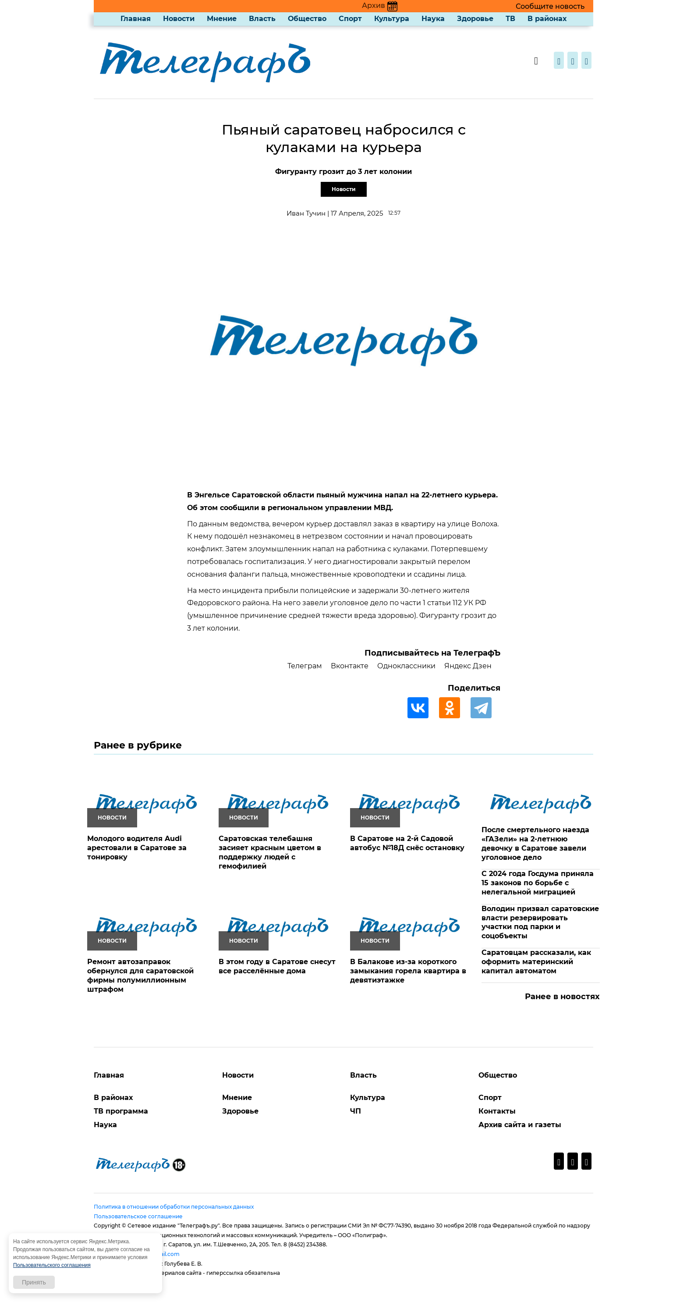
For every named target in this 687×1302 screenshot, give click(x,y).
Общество (307, 18)
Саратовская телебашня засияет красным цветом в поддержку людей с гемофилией (270, 852)
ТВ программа (121, 1111)
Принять (34, 1282)
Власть (262, 18)
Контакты (497, 1111)
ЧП (355, 1111)
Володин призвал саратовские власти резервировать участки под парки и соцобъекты (540, 922)
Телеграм (304, 666)
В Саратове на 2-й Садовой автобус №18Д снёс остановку (407, 843)
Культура (391, 18)
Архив (379, 5)
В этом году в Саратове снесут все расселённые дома (277, 966)
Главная (135, 18)
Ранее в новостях (562, 996)
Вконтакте (349, 666)
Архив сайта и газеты (519, 1125)
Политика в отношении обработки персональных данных (174, 1206)
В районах (547, 18)
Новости (179, 18)
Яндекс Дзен (468, 666)
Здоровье (475, 18)
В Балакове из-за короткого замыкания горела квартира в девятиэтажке (408, 971)
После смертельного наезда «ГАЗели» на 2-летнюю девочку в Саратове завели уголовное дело (535, 843)
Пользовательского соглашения (52, 1265)
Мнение (222, 18)
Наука (433, 18)
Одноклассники (406, 666)
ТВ (510, 18)
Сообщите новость (550, 6)
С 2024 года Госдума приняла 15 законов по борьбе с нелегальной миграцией (538, 882)
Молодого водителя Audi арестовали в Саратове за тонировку (137, 847)
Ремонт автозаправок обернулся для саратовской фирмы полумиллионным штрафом (140, 975)
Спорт (350, 18)
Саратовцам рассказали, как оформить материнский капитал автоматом (536, 961)
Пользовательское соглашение (138, 1216)
